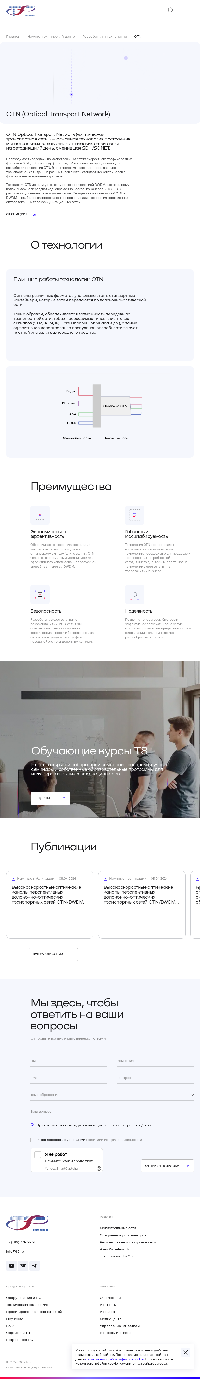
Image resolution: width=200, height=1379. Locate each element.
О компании (110, 1298)
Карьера (107, 1312)
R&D (10, 1326)
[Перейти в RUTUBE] (11, 1266)
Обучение (14, 1319)
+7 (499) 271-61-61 (20, 1242)
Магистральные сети (118, 1228)
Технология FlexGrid (117, 1256)
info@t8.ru (15, 1251)
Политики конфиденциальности (114, 1140)
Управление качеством (120, 1326)
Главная (13, 36)
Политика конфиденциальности (29, 1367)
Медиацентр (110, 1319)
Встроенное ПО (19, 1340)
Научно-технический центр (51, 36)
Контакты (108, 1305)
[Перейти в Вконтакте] (23, 1266)
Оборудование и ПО (23, 1298)
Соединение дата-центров (123, 1235)
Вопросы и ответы (115, 1333)
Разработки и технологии (104, 36)
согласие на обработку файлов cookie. (114, 1359)
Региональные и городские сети (128, 1242)
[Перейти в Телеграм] (34, 1266)
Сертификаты (18, 1333)
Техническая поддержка (27, 1305)
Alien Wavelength (114, 1249)
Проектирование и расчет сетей (34, 1312)
